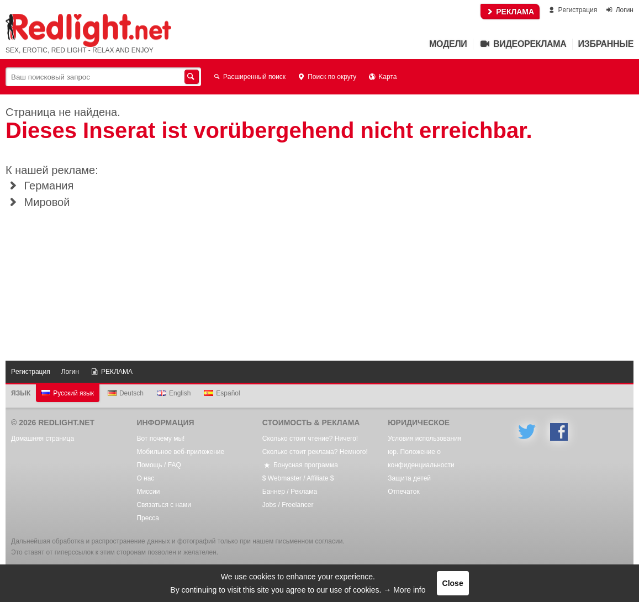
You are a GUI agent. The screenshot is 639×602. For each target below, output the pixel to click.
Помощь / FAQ (158, 465)
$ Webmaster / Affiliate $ (298, 478)
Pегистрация (572, 10)
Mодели (448, 44)
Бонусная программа (300, 465)
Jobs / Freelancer (288, 505)
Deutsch (126, 393)
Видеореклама (523, 44)
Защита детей (409, 478)
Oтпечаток (404, 491)
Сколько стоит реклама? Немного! (315, 452)
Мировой (38, 202)
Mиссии (148, 491)
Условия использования (424, 438)
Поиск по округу (326, 77)
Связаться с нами (163, 505)
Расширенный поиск (249, 77)
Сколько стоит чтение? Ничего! (310, 438)
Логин (619, 10)
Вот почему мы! (160, 438)
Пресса (147, 518)
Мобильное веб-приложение (180, 452)
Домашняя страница (42, 438)
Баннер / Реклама (289, 491)
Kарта (382, 77)
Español (222, 393)
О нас (145, 478)
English (174, 393)
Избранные (605, 44)
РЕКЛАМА (510, 11)
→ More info (404, 589)
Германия (39, 185)
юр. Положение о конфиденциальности (421, 458)
